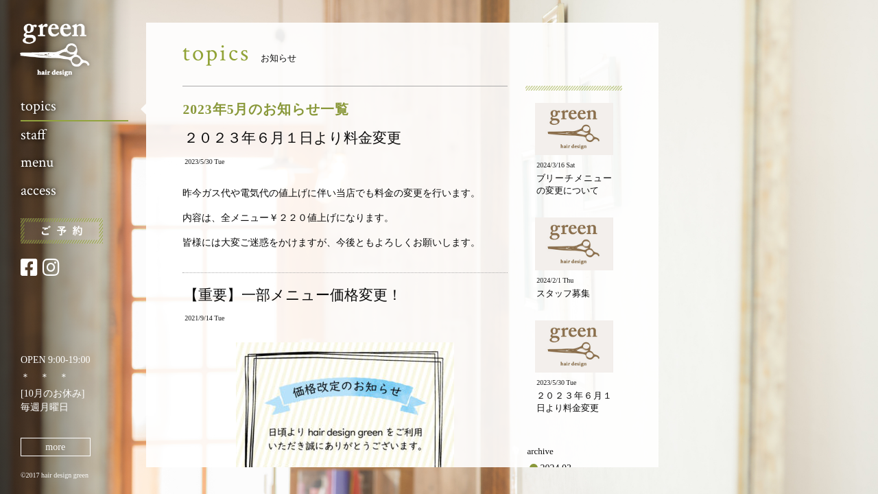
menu (37, 162)
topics (38, 106)
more (55, 447)
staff (33, 135)
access (38, 190)
